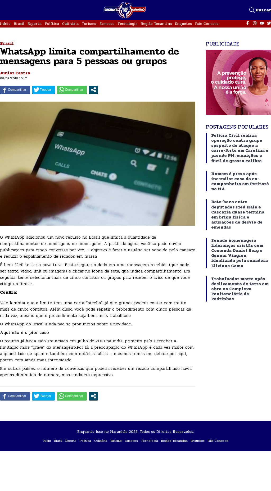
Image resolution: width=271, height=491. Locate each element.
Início (5, 23)
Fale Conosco (207, 23)
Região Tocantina (156, 23)
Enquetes (183, 23)
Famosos (107, 23)
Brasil (19, 23)
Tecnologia (127, 23)
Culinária (70, 23)
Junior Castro (15, 73)
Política (52, 23)
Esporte (35, 23)
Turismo (89, 23)
